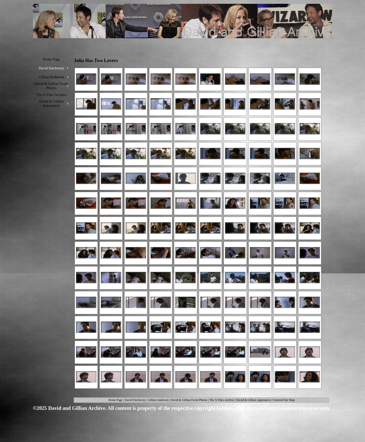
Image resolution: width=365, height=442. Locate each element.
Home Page (115, 400)
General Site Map (284, 400)
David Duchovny (135, 400)
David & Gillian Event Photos (189, 400)
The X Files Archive (221, 400)
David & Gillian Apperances (253, 400)
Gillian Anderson (158, 400)
